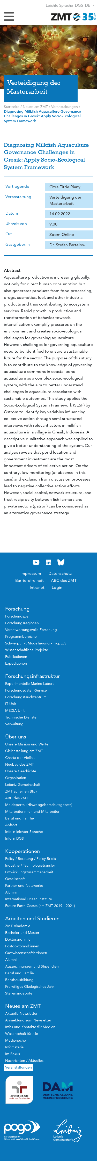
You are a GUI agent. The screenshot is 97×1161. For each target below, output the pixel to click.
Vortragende (17, 186)
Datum (11, 213)
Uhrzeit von (16, 223)
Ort (8, 233)
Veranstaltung (18, 196)
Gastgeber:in (17, 244)
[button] (89, 5)
